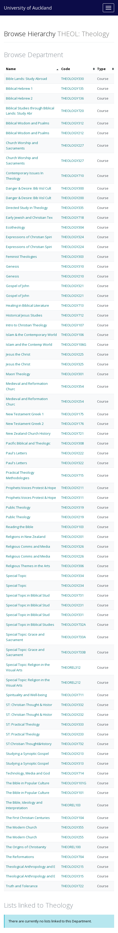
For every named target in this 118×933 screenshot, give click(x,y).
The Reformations (20, 856)
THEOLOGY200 (72, 197)
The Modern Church (21, 827)
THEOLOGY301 (72, 374)
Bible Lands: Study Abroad (26, 78)
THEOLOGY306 (72, 565)
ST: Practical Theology (23, 724)
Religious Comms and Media (28, 546)
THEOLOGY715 (72, 475)
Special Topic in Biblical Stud (28, 595)
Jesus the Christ (18, 354)
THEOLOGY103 (72, 526)
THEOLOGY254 (72, 401)
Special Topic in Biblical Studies (30, 624)
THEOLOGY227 (72, 145)
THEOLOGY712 (72, 315)
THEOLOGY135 (72, 88)
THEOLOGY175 (72, 414)
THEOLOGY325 (72, 364)
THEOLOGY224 (72, 246)
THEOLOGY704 (72, 856)
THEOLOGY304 (72, 227)
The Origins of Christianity (26, 847)
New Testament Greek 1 (25, 414)
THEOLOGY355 (72, 827)
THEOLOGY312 (72, 123)
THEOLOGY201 (72, 536)
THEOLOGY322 (72, 463)
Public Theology (18, 507)
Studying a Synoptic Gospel (27, 753)
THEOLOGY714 (72, 773)
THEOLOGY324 (72, 237)
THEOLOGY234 (72, 585)
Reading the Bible (19, 526)
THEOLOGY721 (72, 433)
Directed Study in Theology (27, 207)
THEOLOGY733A (73, 637)
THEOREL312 (71, 667)
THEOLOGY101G (73, 783)
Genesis (12, 266)
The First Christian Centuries (28, 817)
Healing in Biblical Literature (27, 305)
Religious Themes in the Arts (28, 565)
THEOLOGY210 (72, 276)
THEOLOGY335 (72, 207)
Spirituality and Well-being (26, 695)
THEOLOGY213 (72, 753)
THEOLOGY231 (72, 605)
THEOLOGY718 (72, 217)
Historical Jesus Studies (24, 315)
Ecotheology (15, 227)
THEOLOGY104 (72, 817)
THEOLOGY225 (72, 354)
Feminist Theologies (21, 256)
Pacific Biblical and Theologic (28, 443)
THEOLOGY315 (72, 876)
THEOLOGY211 (72, 487)
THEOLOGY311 (72, 497)
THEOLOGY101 (72, 792)
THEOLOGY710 (72, 175)
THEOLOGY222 (72, 453)
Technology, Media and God (28, 773)
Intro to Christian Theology (26, 325)
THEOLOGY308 (72, 443)
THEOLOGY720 (72, 110)
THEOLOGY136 (72, 98)
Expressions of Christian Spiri (29, 237)
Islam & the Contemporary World (31, 334)
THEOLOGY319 (72, 507)
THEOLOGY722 (72, 886)
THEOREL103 (71, 805)
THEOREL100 (71, 847)
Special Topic (16, 575)
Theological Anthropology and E (30, 866)
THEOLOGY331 (72, 614)
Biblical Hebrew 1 (19, 88)
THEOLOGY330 (72, 78)
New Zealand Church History (28, 433)
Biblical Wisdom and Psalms (27, 123)
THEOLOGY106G (73, 344)
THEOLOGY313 (72, 763)
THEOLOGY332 (72, 704)
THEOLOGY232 (72, 714)
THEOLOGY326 (72, 546)
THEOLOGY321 (72, 285)
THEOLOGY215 (72, 866)
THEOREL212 (71, 682)
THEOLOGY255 (72, 837)
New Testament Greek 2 (25, 423)
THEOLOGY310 (72, 266)
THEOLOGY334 (72, 575)
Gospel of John (17, 285)
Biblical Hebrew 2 (19, 98)
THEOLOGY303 (72, 256)
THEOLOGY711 (72, 695)
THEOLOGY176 (72, 423)
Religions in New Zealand (25, 536)
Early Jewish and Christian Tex (29, 217)
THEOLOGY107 (72, 325)
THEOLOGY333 (72, 724)
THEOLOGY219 (72, 517)
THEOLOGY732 (72, 743)
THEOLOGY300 (72, 188)
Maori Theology (18, 374)
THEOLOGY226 (72, 556)
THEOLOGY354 (72, 386)
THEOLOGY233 (72, 734)
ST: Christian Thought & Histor (29, 704)
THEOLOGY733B (73, 652)
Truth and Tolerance (22, 886)
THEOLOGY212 (72, 133)
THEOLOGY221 (72, 295)
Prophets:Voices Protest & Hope (31, 487)
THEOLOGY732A (73, 624)
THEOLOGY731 (72, 595)
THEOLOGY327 (72, 160)
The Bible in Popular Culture (27, 783)
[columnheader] (31, 69)
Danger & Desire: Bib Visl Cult (28, 188)
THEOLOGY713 (72, 305)
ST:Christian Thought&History (29, 743)
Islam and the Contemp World (29, 344)
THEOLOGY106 (72, 334)
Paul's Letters (16, 453)
